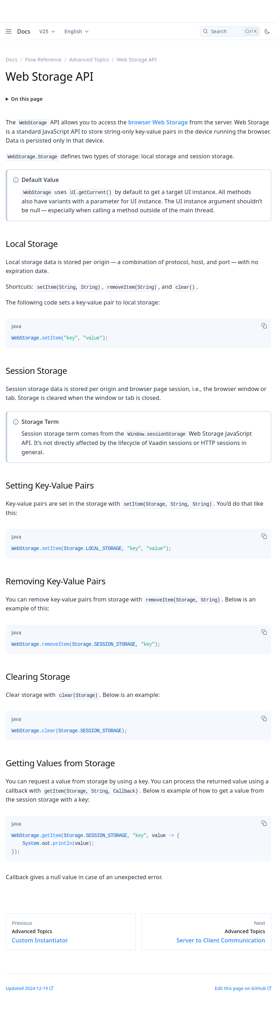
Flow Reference (43, 59)
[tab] (16, 326)
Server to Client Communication (207, 936)
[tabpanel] (138, 341)
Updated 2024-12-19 (27, 988)
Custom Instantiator (71, 936)
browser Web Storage (158, 122)
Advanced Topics (89, 59)
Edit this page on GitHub (240, 988)
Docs (23, 31)
